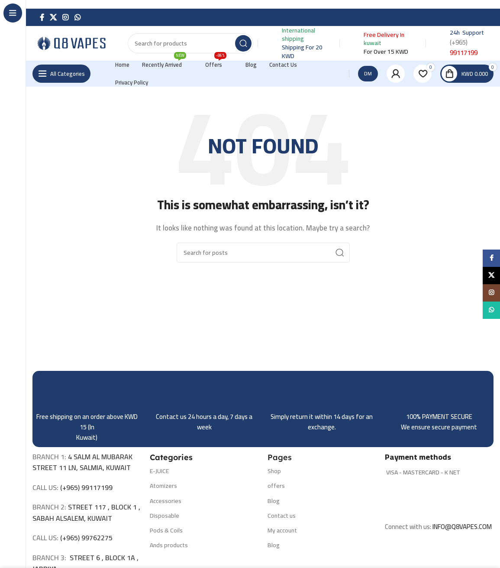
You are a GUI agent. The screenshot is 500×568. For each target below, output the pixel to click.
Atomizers (163, 485)
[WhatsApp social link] (77, 17)
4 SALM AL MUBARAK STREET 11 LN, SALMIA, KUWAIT (82, 462)
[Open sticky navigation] (61, 73)
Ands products (169, 545)
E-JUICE (159, 471)
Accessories (165, 500)
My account (282, 530)
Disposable (164, 515)
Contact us (282, 515)
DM (368, 73)
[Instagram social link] (65, 17)
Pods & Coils (166, 530)
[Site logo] (75, 42)
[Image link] (439, 499)
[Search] (190, 43)
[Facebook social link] (42, 17)
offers (276, 485)
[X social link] (53, 17)
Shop (274, 471)
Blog (274, 500)
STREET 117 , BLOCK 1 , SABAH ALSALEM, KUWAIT (86, 512)
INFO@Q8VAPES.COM (462, 526)
